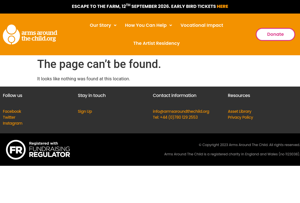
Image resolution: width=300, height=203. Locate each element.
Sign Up (85, 111)
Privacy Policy (240, 117)
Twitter (9, 117)
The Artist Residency (156, 43)
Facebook (12, 111)
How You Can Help (148, 25)
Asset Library (240, 111)
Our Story (103, 25)
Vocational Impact (201, 25)
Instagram (12, 123)
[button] (103, 25)
